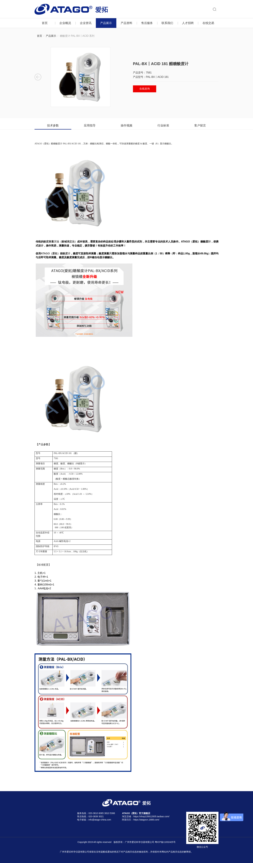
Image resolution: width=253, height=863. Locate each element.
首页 (45, 23)
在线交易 (208, 23)
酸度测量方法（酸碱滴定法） (60, 241)
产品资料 (126, 23)
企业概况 (65, 23)
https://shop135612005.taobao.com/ (151, 816)
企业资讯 (85, 23)
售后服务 (147, 23)
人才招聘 (188, 23)
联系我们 (167, 23)
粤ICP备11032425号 (165, 842)
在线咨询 (144, 88)
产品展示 (106, 23)
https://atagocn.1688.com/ (146, 819)
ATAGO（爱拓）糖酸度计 (55, 253)
